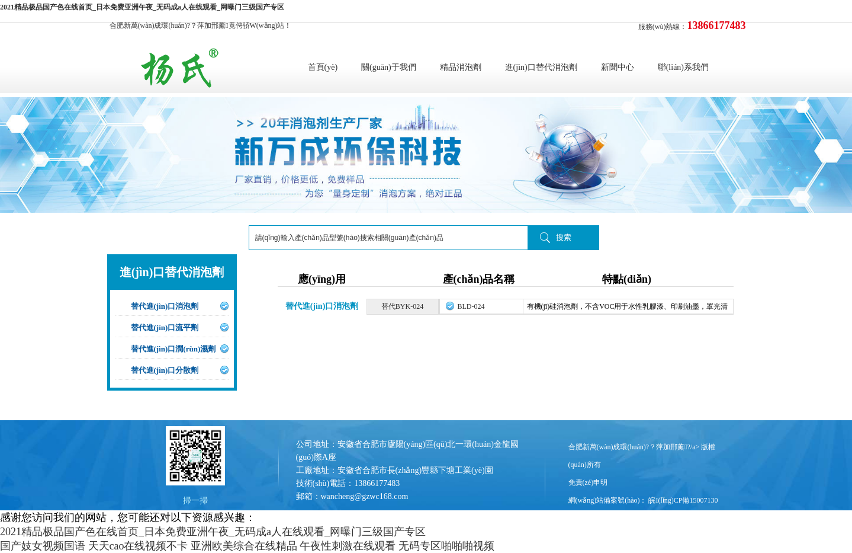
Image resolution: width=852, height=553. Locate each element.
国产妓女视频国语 (42, 546)
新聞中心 (617, 67)
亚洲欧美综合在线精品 (244, 546)
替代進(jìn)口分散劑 (165, 370)
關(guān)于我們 (388, 67)
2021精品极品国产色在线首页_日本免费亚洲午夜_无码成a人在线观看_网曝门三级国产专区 (142, 7)
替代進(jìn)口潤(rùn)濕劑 (173, 348)
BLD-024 (471, 306)
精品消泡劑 (460, 67)
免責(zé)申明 (588, 482)
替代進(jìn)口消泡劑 (165, 306)
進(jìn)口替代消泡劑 (541, 67)
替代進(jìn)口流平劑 (165, 327)
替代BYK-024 (402, 306)
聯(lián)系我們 (683, 67)
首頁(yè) (323, 67)
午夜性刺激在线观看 (348, 546)
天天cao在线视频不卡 (138, 546)
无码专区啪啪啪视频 (446, 546)
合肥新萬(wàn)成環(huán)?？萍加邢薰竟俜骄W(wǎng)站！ (201, 25)
